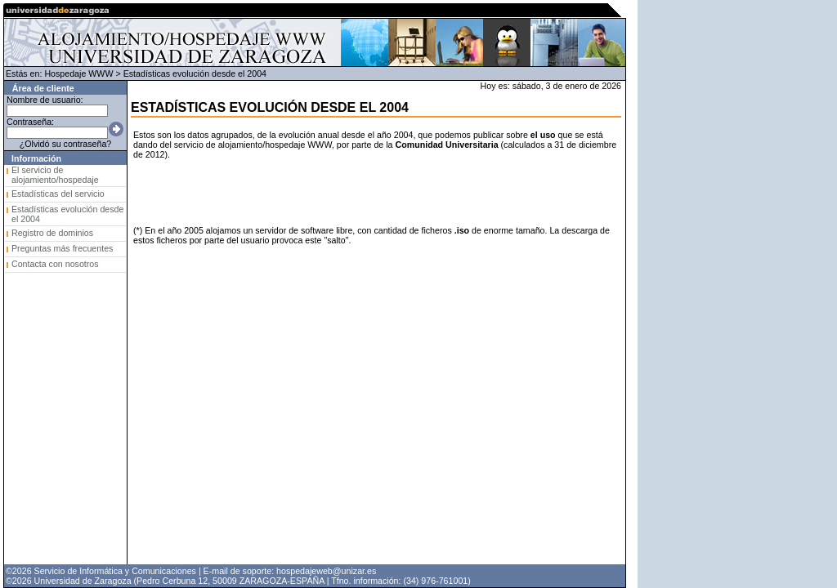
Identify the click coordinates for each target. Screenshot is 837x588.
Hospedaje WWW (78, 73)
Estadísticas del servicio (58, 193)
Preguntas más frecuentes (62, 248)
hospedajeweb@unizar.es (326, 571)
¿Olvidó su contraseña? (66, 144)
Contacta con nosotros (55, 264)
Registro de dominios (52, 233)
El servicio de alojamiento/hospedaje (55, 175)
